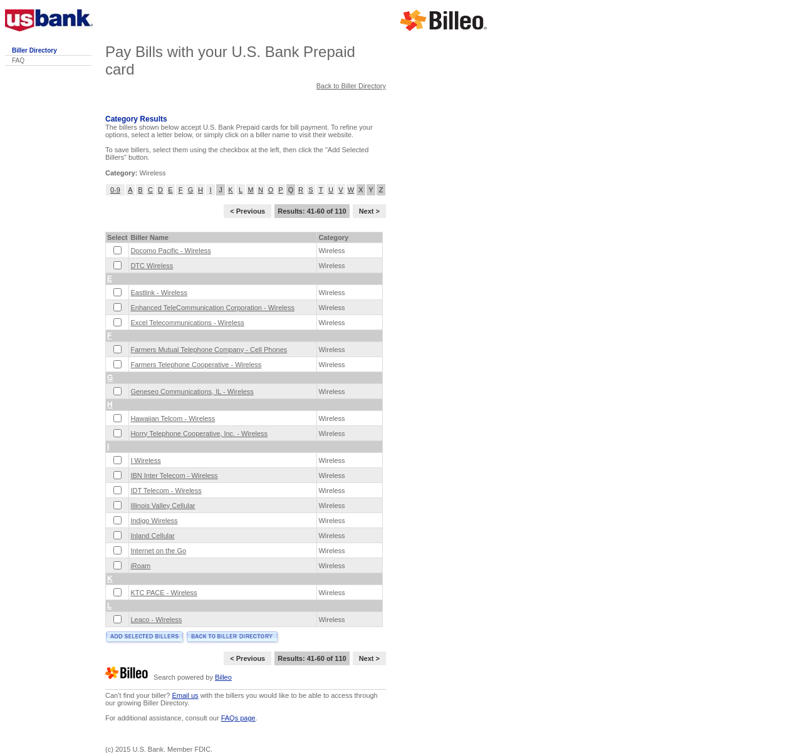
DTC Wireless (151, 265)
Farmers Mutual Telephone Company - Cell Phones (208, 349)
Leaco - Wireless (156, 619)
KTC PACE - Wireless (163, 592)
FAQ (18, 60)
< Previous (247, 211)
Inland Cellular (152, 535)
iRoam (140, 565)
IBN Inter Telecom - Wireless (173, 475)
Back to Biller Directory (351, 86)
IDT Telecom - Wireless (165, 490)
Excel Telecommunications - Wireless (187, 322)
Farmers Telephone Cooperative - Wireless (195, 364)
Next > (369, 211)
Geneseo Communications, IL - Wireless (191, 391)
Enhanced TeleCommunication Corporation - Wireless (212, 307)
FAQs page (238, 718)
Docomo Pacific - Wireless (170, 250)
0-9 (115, 190)
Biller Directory (34, 50)
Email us (185, 695)
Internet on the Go (158, 550)
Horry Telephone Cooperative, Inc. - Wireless (199, 433)
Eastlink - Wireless (158, 292)
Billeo (223, 677)
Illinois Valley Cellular (162, 505)
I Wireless (145, 460)
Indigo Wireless (153, 520)
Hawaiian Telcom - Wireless (172, 418)
